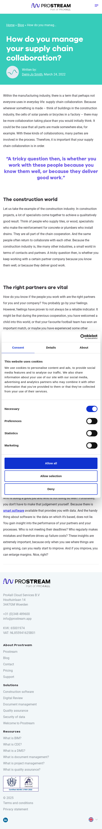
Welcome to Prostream (19, 723)
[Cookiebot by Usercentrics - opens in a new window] (80, 336)
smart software (13, 510)
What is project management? (24, 763)
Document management (20, 704)
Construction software (18, 692)
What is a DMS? (14, 751)
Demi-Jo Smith (32, 74)
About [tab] (84, 347)
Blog (21, 25)
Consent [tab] (18, 347)
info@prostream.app (17, 619)
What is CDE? (12, 744)
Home (10, 25)
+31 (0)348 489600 (16, 614)
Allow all (51, 463)
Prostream (10, 652)
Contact (8, 664)
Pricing (8, 670)
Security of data (14, 717)
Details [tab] (51, 347)
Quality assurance (15, 710)
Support (8, 677)
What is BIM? (12, 738)
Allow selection (51, 476)
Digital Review (13, 698)
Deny (51, 489)
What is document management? (26, 757)
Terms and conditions (18, 803)
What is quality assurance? (21, 769)
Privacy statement (15, 809)
